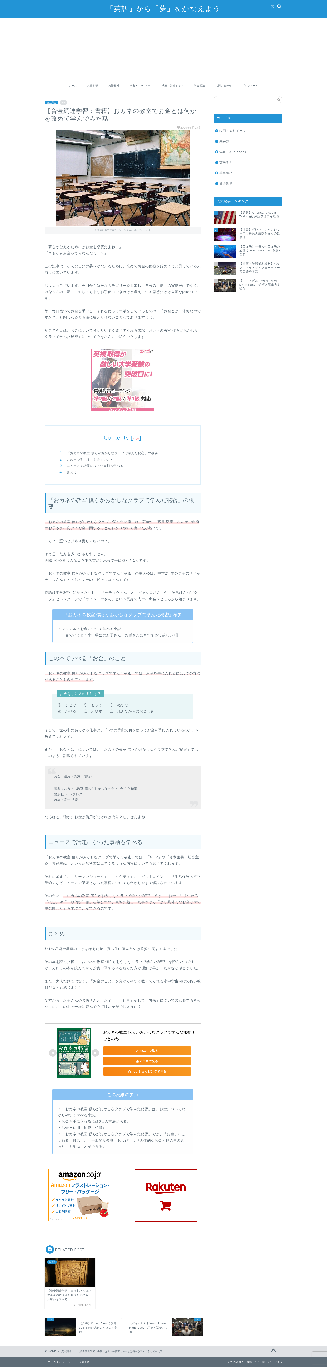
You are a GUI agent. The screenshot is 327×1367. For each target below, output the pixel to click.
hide (136, 438)
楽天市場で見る (132, 1061)
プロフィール (250, 85)
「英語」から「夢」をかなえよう (163, 8)
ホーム (73, 85)
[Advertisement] (163, 49)
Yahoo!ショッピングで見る (132, 1071)
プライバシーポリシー (60, 1362)
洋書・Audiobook (141, 85)
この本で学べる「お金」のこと (90, 459)
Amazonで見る (132, 1050)
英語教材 (113, 85)
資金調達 (199, 85)
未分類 (224, 141)
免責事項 (84, 1362)
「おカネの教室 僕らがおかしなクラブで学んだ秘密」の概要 (112, 453)
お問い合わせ (223, 85)
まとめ (72, 472)
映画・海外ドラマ (173, 85)
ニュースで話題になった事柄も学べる (95, 466)
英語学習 (92, 85)
